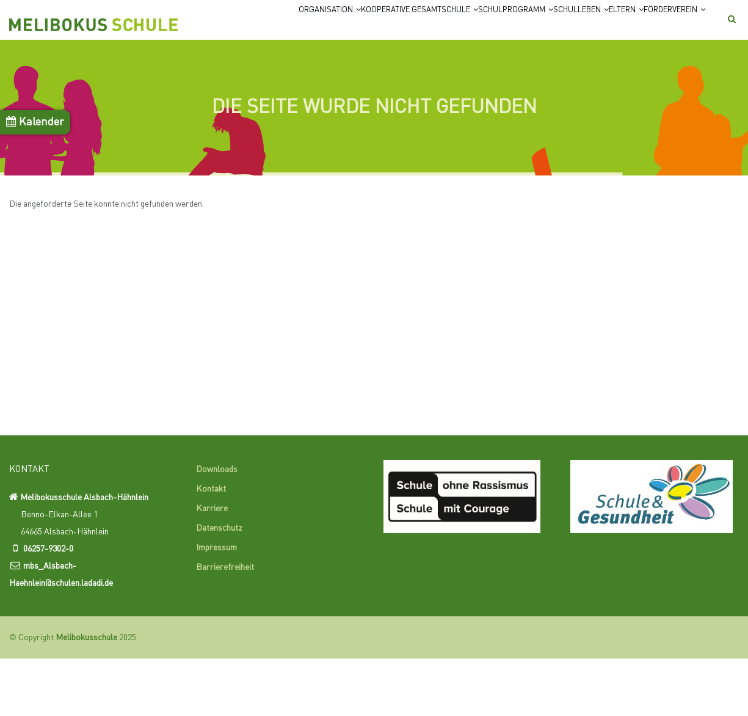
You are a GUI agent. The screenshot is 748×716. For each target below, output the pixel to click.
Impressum (216, 606)
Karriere (212, 567)
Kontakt (211, 547)
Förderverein (239, 73)
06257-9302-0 (48, 606)
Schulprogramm (470, 26)
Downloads (217, 527)
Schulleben (557, 26)
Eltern (621, 26)
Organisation (236, 26)
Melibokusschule (86, 695)
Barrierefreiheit (225, 625)
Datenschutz (219, 586)
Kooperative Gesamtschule (349, 26)
